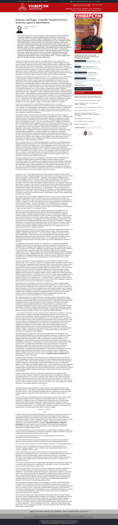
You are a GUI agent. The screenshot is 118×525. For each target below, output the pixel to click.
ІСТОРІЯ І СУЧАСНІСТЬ (80, 72)
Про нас (24, 1)
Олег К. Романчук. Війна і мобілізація (85, 110)
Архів (90, 8)
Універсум (68, 8)
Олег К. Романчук (90, 61)
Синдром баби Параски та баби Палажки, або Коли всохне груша (88, 62)
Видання (85, 8)
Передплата (45, 1)
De (99, 1)
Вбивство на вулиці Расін (81, 124)
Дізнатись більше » (80, 127)
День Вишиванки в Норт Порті (83, 118)
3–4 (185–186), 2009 (36, 14)
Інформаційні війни (84, 10)
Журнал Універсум (26, 14)
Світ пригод (77, 8)
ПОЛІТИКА (77, 66)
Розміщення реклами (31, 1)
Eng (97, 1)
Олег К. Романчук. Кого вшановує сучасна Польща (88, 107)
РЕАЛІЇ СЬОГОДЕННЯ (80, 78)
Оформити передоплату (84, 89)
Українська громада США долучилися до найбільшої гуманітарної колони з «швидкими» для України (88, 114)
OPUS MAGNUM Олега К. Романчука (84, 121)
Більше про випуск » (80, 85)
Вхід (93, 4)
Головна (19, 1)
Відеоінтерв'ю (96, 10)
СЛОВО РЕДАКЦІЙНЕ (80, 61)
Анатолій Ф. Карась (92, 72)
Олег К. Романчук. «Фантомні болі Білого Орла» (88, 100)
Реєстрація (99, 4)
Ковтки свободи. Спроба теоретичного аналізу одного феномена (56, 14)
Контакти (39, 1)
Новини (74, 10)
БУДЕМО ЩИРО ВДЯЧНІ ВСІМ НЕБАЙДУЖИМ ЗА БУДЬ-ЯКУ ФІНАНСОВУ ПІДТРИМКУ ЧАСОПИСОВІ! (88, 96)
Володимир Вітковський (30, 26)
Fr (98, 1)
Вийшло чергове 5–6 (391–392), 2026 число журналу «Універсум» (86, 103)
